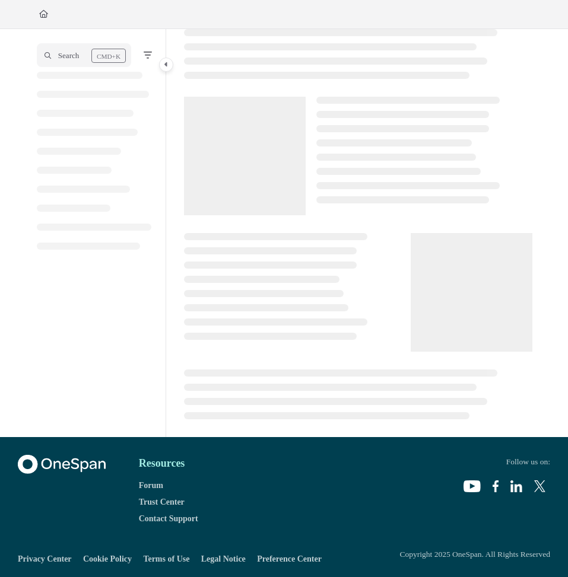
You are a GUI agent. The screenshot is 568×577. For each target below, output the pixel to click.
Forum (151, 485)
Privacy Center (45, 558)
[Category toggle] (166, 65)
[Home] (43, 14)
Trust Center (162, 502)
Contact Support (168, 518)
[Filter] (148, 55)
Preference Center (289, 558)
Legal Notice (223, 558)
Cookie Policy (107, 558)
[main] (358, 233)
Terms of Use (166, 558)
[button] (84, 55)
